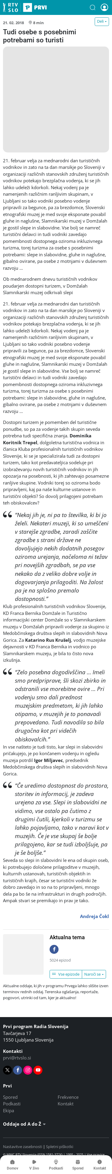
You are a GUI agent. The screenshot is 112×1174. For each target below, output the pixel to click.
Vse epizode (66, 974)
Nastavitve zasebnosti (22, 1146)
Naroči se (92, 974)
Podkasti (12, 1104)
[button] (93, 7)
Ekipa (8, 1110)
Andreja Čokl (94, 916)
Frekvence (68, 1097)
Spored (10, 1097)
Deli (100, 21)
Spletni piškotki (59, 1146)
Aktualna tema (67, 937)
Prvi (25, 7)
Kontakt (65, 1104)
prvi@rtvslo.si (17, 1058)
